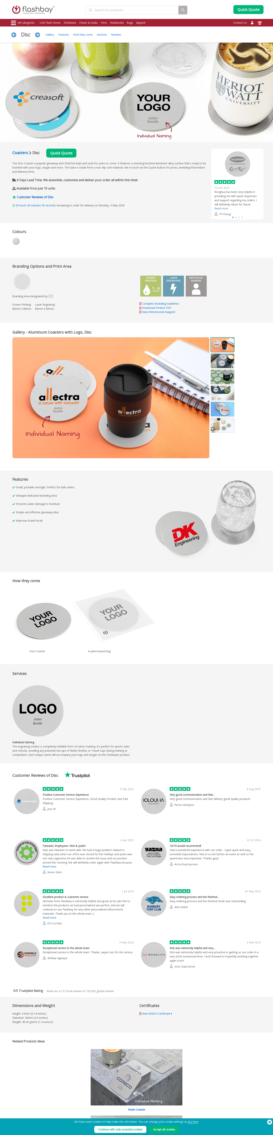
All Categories (23, 23)
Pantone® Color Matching (76, 1110)
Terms (167, 1106)
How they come (83, 34)
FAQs (116, 1115)
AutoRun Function (71, 1115)
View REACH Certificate (156, 1013)
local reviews (70, 991)
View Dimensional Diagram (158, 312)
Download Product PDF (155, 308)
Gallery (50, 34)
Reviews (116, 34)
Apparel (140, 22)
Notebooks (117, 22)
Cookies (168, 1110)
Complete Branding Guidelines (160, 303)
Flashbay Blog (224, 1106)
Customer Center (122, 1110)
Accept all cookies (164, 1129)
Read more (221, 208)
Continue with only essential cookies (120, 1129)
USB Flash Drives (50, 22)
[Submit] (90, 10)
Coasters (20, 152)
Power (14, 1115)
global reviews (100, 991)
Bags (130, 22)
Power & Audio (88, 22)
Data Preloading (71, 1106)
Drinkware (70, 22)
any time (192, 1121)
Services (102, 34)
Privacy (167, 1115)
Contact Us (240, 22)
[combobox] (132, 10)
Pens (104, 22)
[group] (237, 184)
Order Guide (120, 1106)
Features (63, 34)
